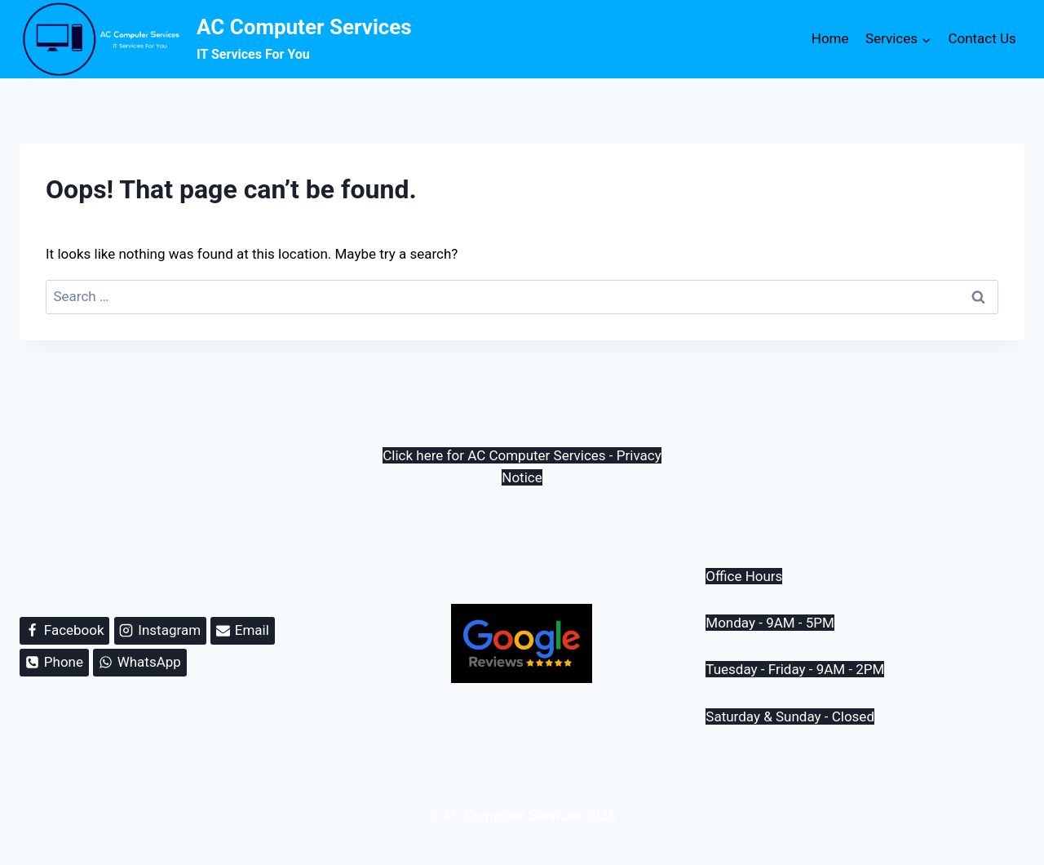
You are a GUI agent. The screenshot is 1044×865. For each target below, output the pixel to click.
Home (830, 38)
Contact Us (981, 38)
